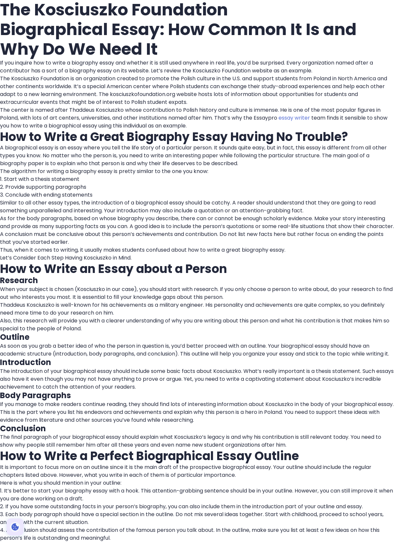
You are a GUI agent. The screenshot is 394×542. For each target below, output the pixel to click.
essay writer (294, 118)
